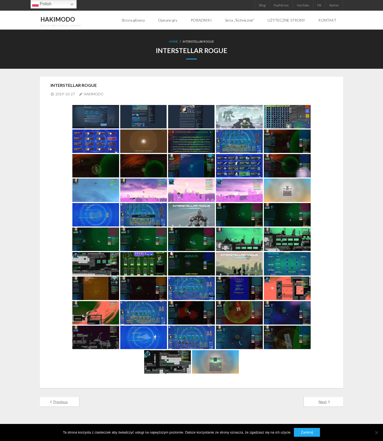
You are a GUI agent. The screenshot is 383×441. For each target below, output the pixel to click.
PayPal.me (281, 5)
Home (173, 41)
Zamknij (307, 432)
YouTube (303, 5)
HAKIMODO (93, 94)
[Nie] (376, 432)
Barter (334, 5)
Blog (262, 5)
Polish (41, 4)
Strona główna (133, 20)
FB (319, 5)
